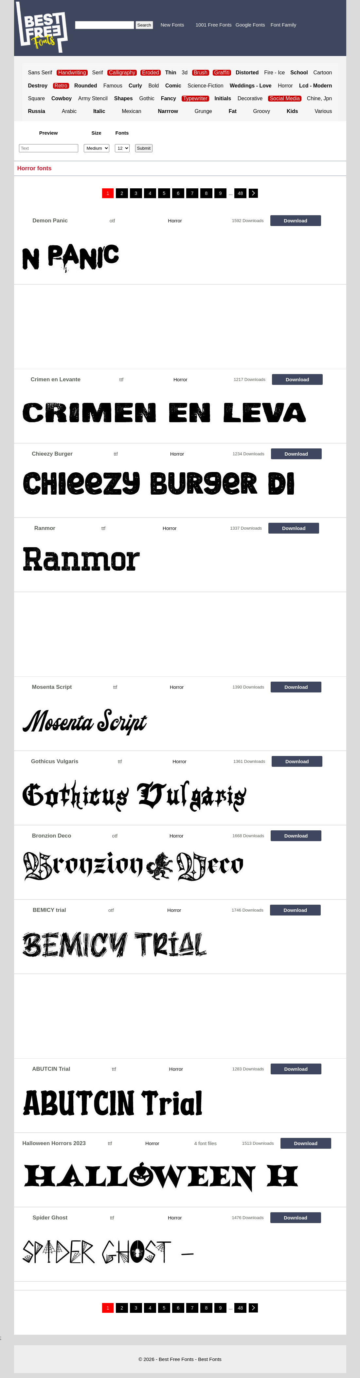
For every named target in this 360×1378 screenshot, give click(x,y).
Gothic (146, 98)
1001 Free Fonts (214, 25)
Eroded (150, 72)
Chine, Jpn (319, 98)
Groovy (261, 111)
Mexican (131, 111)
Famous (112, 85)
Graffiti (222, 72)
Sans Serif (40, 72)
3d (185, 72)
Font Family (283, 25)
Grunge (203, 111)
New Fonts (172, 25)
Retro (61, 85)
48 (240, 193)
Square (36, 98)
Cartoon (323, 72)
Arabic (69, 111)
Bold (153, 85)
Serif (97, 72)
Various (323, 111)
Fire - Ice (274, 72)
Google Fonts (250, 25)
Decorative (250, 98)
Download (295, 220)
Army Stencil (93, 98)
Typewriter (195, 98)
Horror (285, 85)
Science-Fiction (205, 85)
